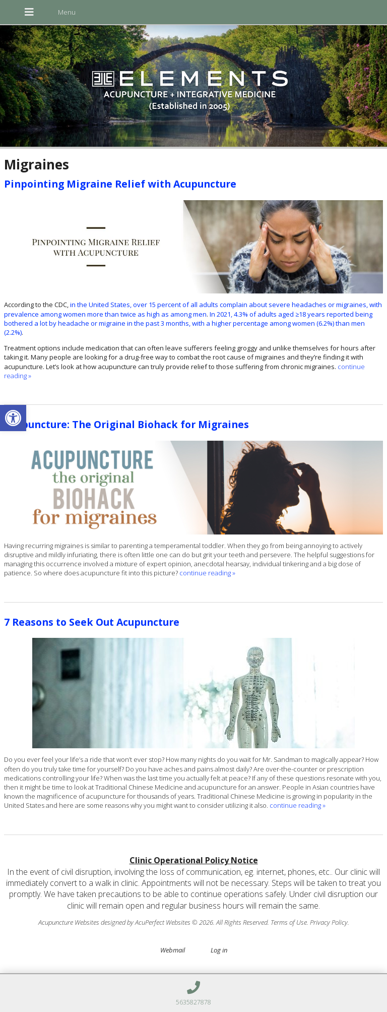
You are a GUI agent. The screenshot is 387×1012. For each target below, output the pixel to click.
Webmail (172, 950)
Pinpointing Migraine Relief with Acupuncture (120, 184)
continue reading (207, 572)
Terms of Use (289, 922)
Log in (219, 950)
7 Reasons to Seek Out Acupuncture (91, 622)
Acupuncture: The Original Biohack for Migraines (126, 424)
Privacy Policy (329, 922)
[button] (13, 418)
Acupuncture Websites (68, 922)
